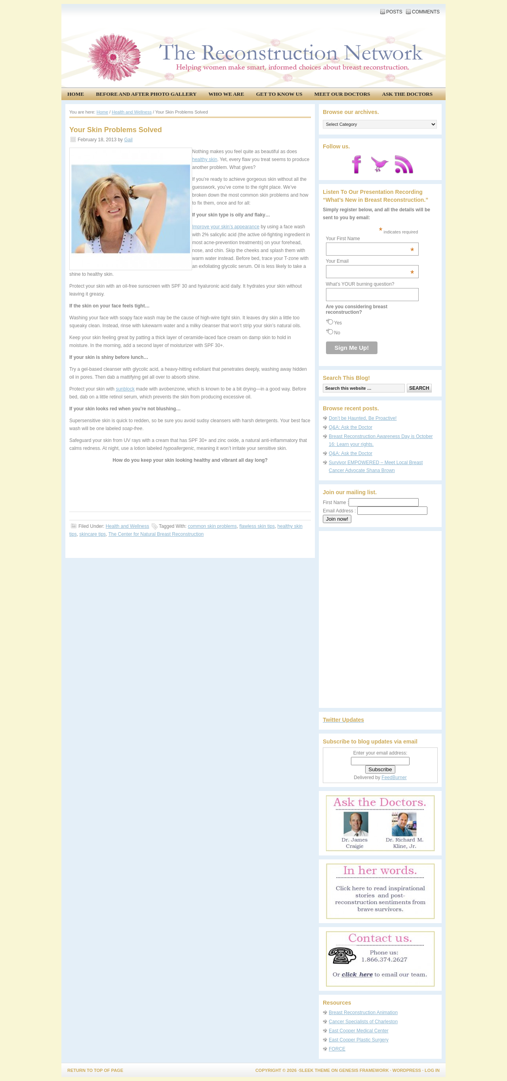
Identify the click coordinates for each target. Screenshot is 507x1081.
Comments (426, 12)
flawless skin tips (256, 526)
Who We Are (226, 94)
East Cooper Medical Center (359, 1031)
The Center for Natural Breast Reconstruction (156, 534)
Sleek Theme (314, 1070)
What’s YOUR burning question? (360, 284)
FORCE (337, 1049)
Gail (128, 139)
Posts (394, 12)
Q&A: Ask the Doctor (350, 427)
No (337, 333)
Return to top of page (95, 1070)
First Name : (371, 502)
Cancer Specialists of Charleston (363, 1021)
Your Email (370, 261)
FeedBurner (393, 777)
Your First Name (370, 238)
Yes (338, 323)
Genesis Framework (364, 1070)
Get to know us (279, 94)
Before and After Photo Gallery (146, 94)
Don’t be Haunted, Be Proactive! (362, 418)
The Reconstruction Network (251, 32)
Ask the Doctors (407, 94)
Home (75, 94)
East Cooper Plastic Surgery (359, 1040)
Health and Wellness (127, 526)
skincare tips (92, 534)
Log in (432, 1070)
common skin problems (212, 526)
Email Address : (339, 511)
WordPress (407, 1070)
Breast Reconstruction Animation (363, 1012)
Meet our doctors (342, 94)
